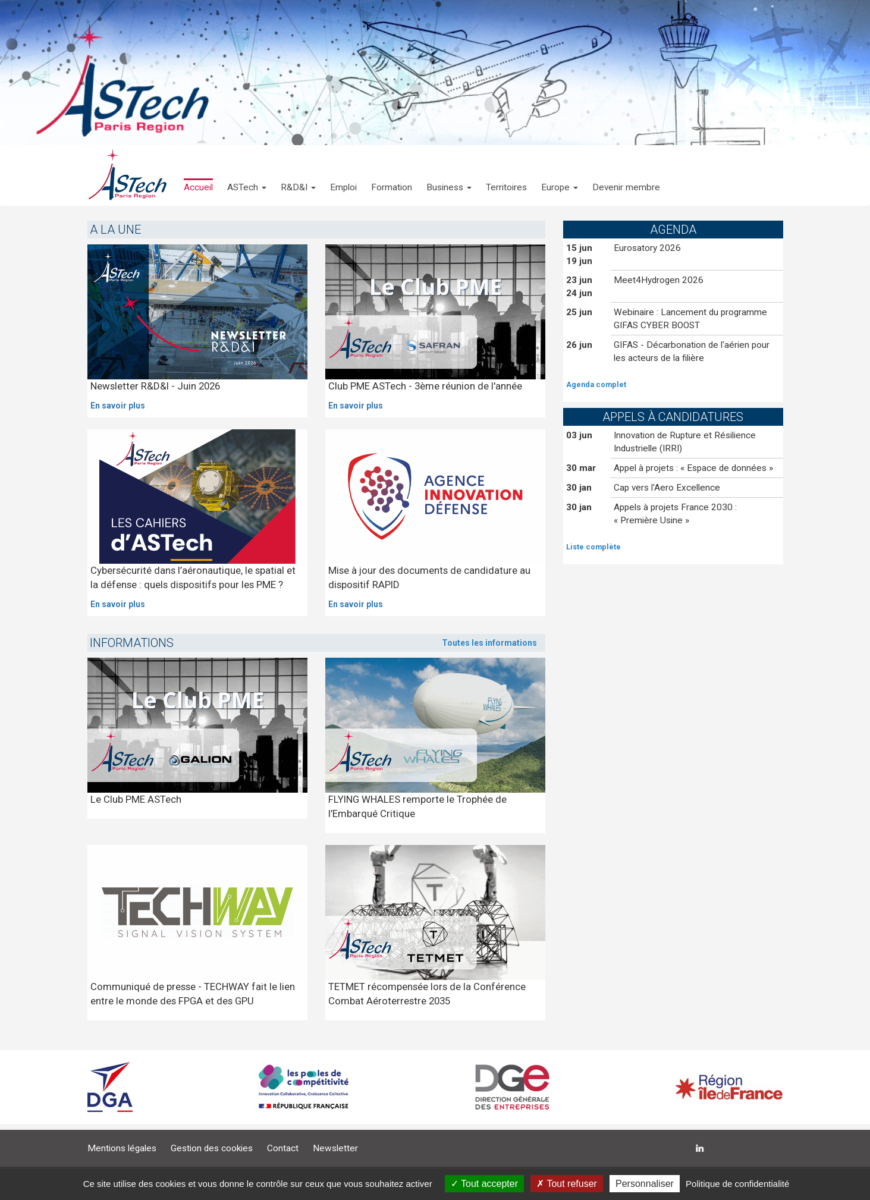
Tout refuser (566, 1184)
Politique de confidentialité (737, 1184)
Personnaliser (644, 1184)
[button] (247, 175)
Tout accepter (484, 1184)
